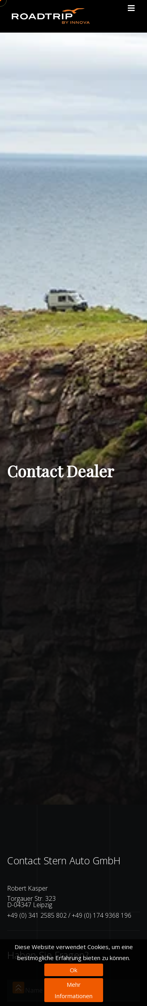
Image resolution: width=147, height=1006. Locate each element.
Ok (73, 970)
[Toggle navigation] (131, 8)
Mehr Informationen (73, 990)
